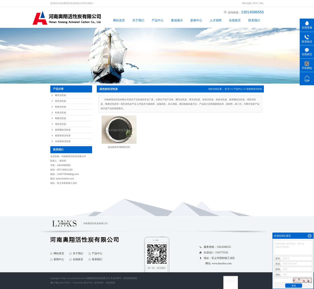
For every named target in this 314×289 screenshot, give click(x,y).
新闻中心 (196, 20)
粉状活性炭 (60, 106)
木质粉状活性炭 (63, 141)
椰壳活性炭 (60, 95)
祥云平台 (88, 282)
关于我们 (138, 20)
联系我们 (254, 20)
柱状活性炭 (60, 112)
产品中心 (158, 20)
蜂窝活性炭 (60, 118)
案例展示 (177, 20)
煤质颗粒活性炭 (63, 130)
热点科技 (110, 282)
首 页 (227, 89)
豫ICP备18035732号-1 (60, 282)
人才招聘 (216, 20)
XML (261, 3)
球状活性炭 (60, 124)
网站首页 (119, 20)
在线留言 (235, 20)
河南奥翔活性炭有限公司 (95, 223)
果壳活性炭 (60, 101)
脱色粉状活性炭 (254, 89)
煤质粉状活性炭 (63, 135)
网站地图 (247, 3)
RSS (255, 3)
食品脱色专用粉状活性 (119, 147)
